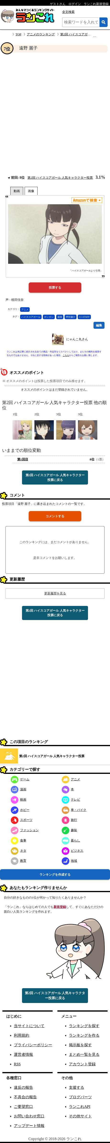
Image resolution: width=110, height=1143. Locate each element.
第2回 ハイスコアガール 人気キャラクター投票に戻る (55, 477)
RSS (17, 1064)
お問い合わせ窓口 (29, 1116)
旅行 (69, 820)
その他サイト (80, 1116)
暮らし (71, 840)
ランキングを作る (84, 1035)
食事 (18, 840)
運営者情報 (23, 1054)
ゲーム (20, 779)
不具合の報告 (25, 1097)
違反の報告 (23, 1087)
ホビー (20, 810)
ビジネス (72, 850)
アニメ (24, 309)
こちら (66, 355)
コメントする (55, 516)
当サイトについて (29, 1026)
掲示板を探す (80, 1045)
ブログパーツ (80, 1097)
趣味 (69, 830)
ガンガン (49, 317)
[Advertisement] (55, 114)
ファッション (25, 830)
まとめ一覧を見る (84, 1054)
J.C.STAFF (84, 317)
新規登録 (60, 907)
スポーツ (22, 820)
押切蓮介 (70, 317)
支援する (76, 1087)
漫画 (59, 317)
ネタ (18, 850)
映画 (18, 799)
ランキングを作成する (55, 874)
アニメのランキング (41, 34)
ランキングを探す (84, 1026)
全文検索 (68, 12)
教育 (18, 861)
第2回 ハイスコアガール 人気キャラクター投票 (60, 177)
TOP (18, 34)
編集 (99, 325)
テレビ (71, 799)
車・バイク (74, 810)
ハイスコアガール (30, 317)
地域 (69, 861)
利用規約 (21, 1035)
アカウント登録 (82, 1064)
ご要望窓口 (23, 1107)
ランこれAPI (79, 1107)
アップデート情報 (29, 1126)
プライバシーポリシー (33, 1045)
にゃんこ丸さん (77, 339)
